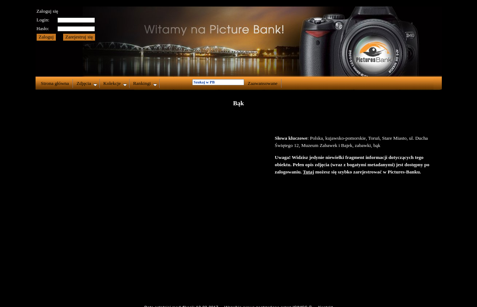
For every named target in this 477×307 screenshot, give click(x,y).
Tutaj (308, 172)
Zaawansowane (262, 83)
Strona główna (55, 83)
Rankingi (145, 83)
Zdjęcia (87, 83)
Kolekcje (115, 83)
